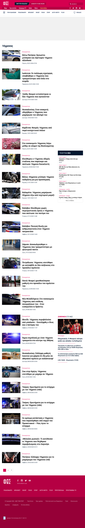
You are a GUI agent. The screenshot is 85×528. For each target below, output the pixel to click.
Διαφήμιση (15, 505)
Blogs (5, 8)
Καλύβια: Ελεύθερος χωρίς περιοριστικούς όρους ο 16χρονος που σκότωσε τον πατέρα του (37, 211)
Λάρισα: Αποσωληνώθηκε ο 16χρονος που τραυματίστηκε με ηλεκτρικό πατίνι (37, 247)
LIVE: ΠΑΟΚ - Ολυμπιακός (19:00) (68, 360)
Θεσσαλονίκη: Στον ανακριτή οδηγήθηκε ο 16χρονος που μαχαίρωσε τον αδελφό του (35, 112)
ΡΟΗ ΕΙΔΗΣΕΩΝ (11, 12)
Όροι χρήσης (39, 501)
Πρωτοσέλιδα (13, 8)
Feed (66, 501)
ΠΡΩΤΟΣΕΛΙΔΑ (59, 490)
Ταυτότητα (30, 501)
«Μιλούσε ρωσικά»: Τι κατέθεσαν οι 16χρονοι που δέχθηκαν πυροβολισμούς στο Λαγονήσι (37, 441)
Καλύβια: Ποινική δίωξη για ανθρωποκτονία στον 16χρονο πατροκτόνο (36, 229)
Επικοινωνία (74, 501)
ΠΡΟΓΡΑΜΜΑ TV (71, 490)
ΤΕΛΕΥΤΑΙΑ (64, 153)
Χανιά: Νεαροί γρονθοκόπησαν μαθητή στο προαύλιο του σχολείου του (38, 283)
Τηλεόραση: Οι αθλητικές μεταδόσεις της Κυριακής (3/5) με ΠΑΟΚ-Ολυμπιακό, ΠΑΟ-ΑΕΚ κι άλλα (70, 347)
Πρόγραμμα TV (22, 8)
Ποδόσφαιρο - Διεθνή (64, 189)
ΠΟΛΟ (43, 12)
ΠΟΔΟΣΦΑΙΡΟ (22, 12)
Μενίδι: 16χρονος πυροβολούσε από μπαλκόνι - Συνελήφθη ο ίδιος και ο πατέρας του (38, 322)
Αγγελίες (7, 505)
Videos (36, 8)
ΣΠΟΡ (48, 12)
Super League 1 (63, 157)
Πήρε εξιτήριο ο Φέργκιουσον (67, 191)
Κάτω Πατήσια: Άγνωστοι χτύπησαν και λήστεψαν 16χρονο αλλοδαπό (37, 58)
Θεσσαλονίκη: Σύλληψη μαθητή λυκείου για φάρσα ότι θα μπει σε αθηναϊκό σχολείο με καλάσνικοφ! (37, 356)
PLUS (62, 12)
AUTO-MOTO (55, 12)
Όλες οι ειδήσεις (70, 200)
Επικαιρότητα (26, 52)
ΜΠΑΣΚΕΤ (31, 12)
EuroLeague (61, 335)
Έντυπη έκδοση (25, 505)
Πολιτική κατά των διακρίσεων (54, 501)
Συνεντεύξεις (43, 8)
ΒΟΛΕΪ (37, 12)
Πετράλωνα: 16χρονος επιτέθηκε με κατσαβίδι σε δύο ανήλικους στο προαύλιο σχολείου (38, 265)
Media (30, 8)
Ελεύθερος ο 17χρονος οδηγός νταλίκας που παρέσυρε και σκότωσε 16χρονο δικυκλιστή (36, 161)
